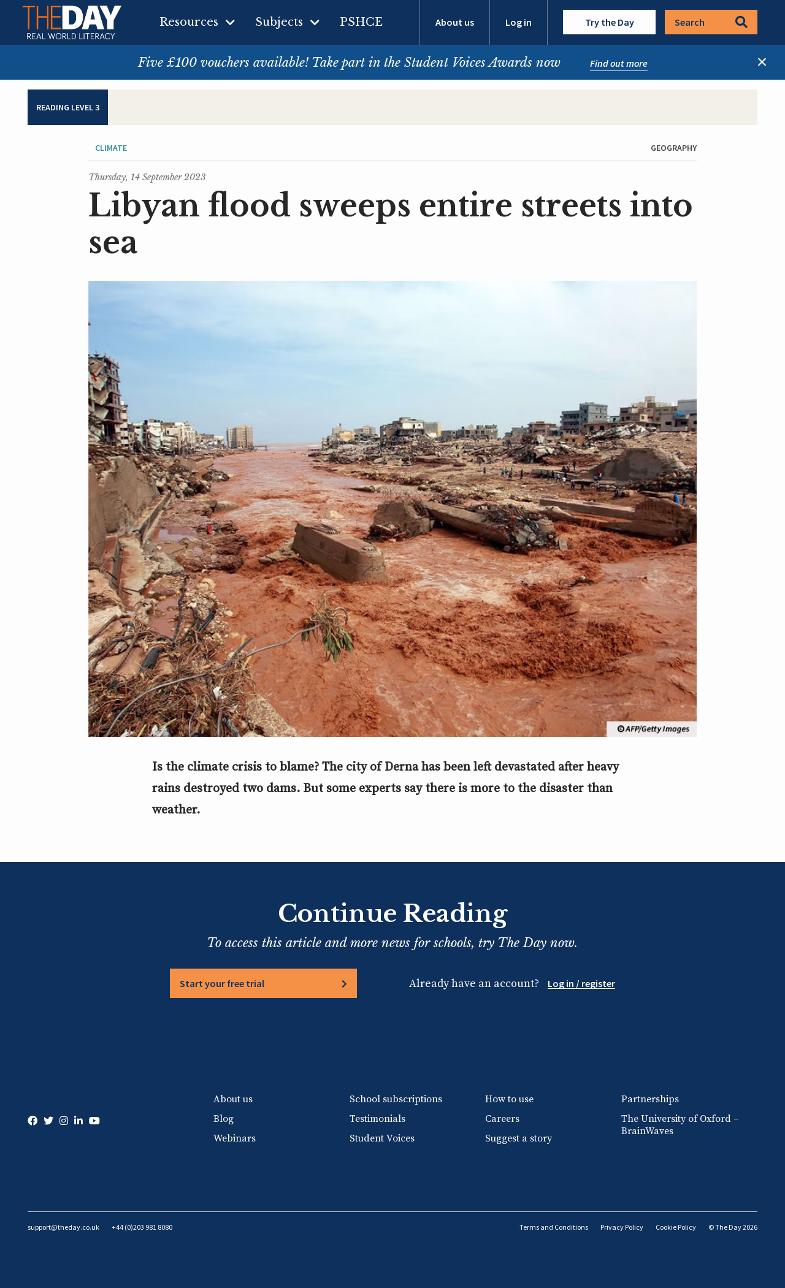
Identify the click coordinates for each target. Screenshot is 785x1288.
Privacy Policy (621, 1227)
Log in (518, 22)
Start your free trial (222, 983)
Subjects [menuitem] (279, 22)
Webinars (234, 1138)
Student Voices (382, 1138)
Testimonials (377, 1119)
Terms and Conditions (553, 1227)
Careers (502, 1119)
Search (711, 22)
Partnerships (650, 1099)
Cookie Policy (676, 1227)
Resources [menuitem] (188, 22)
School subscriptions (396, 1099)
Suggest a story (518, 1138)
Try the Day (609, 22)
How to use (509, 1099)
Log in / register (581, 983)
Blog (223, 1119)
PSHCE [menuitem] (361, 22)
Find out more (619, 63)
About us (454, 22)
